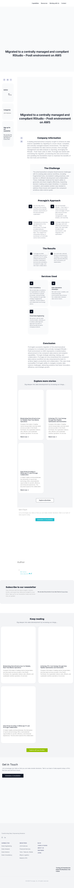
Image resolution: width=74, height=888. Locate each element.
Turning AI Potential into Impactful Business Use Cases (63, 869)
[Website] (31, 574)
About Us (41, 848)
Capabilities (35, 3)
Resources (44, 3)
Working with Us (54, 3)
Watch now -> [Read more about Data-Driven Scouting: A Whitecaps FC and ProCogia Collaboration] (24, 490)
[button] (4, 79)
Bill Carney (23, 572)
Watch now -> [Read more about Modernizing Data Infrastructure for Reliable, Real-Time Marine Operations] (24, 437)
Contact (63, 3)
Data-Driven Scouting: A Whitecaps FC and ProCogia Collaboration (29, 473)
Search (70, 3)
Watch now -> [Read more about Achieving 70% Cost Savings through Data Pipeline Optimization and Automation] (52, 437)
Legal (39, 852)
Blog (39, 843)
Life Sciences (7, 113)
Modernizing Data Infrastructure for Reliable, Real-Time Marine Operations (30, 420)
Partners (41, 850)
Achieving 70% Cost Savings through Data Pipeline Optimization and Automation (57, 420)
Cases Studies (42, 845)
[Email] (30, 574)
